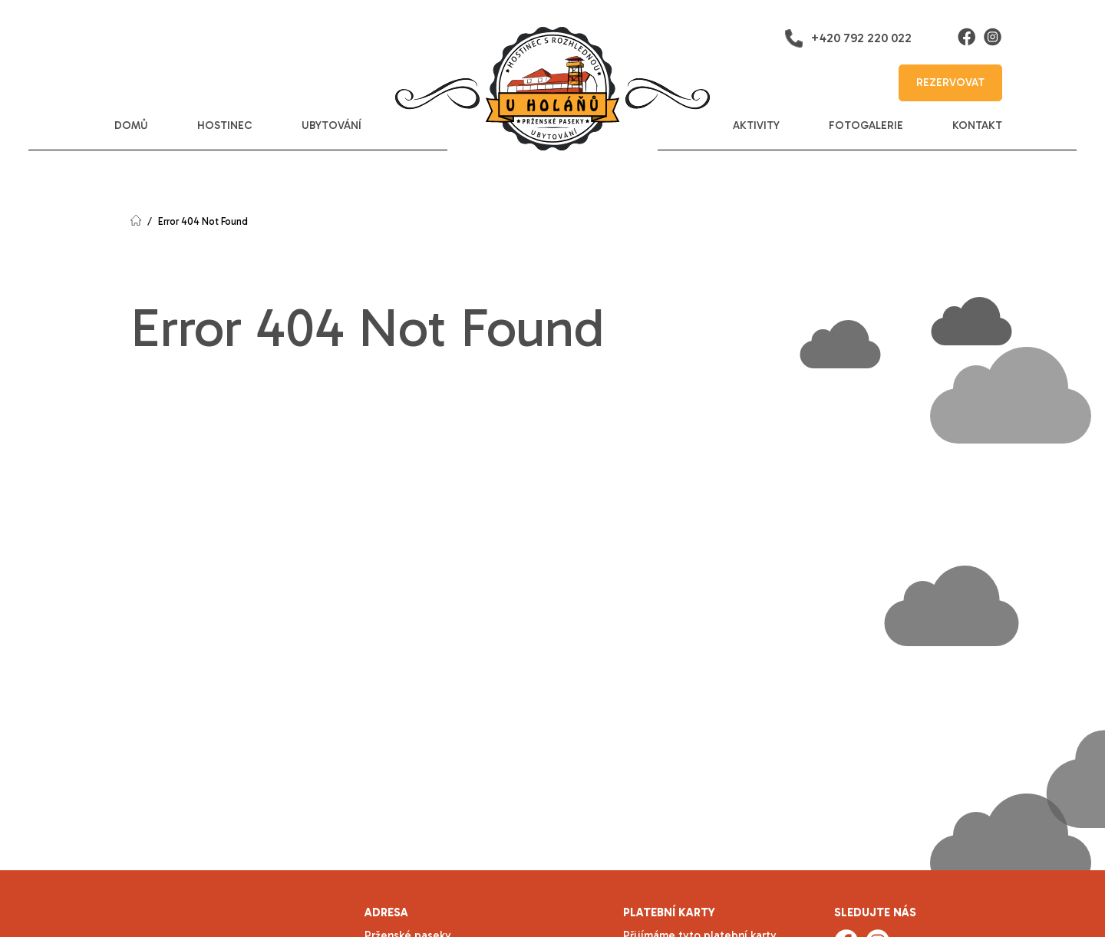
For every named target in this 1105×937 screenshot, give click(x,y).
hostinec (224, 125)
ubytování (331, 125)
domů (131, 125)
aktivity (756, 125)
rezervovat (950, 82)
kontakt (977, 125)
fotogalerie (866, 125)
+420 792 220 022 (848, 38)
